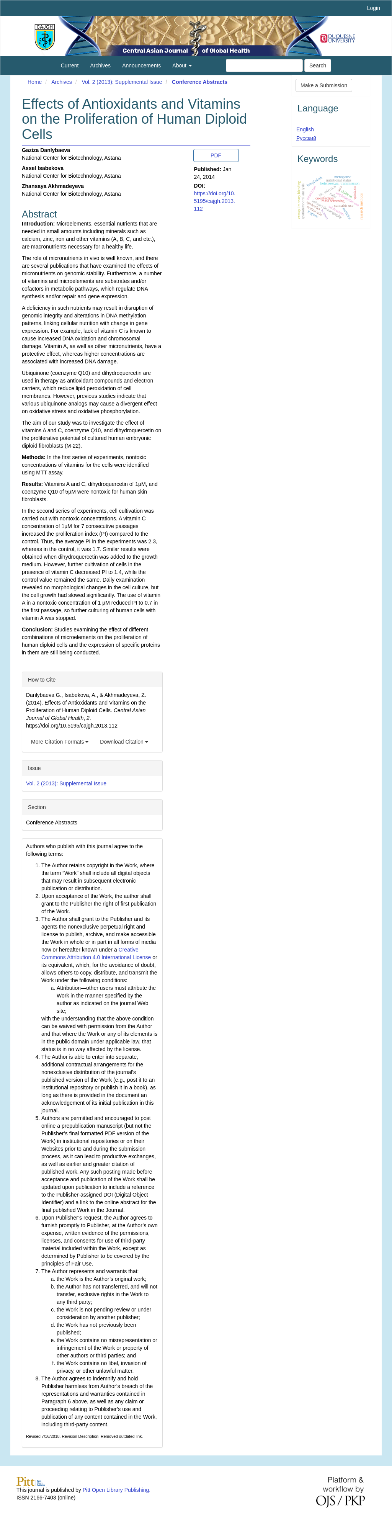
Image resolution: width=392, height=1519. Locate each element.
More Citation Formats (59, 742)
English (305, 129)
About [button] (181, 65)
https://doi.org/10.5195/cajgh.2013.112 (214, 201)
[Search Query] (264, 65)
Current (70, 65)
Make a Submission (324, 85)
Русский (306, 138)
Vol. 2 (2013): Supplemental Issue (122, 82)
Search (317, 65)
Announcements (141, 65)
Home (35, 82)
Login (373, 8)
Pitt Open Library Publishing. (116, 1490)
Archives (100, 65)
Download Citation (124, 742)
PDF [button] (216, 155)
